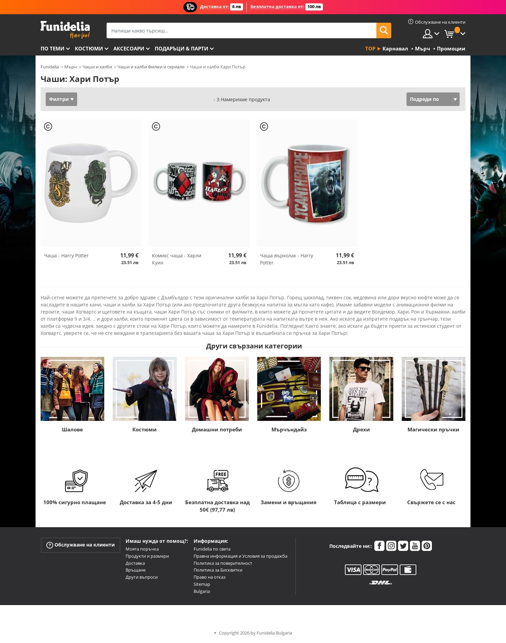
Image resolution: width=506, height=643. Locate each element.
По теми (52, 48)
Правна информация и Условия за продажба (240, 556)
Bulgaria (202, 591)
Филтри (59, 99)
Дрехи (361, 429)
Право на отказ (209, 577)
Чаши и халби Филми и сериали (150, 67)
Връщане (136, 570)
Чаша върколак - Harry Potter (286, 259)
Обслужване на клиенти (80, 545)
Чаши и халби (97, 67)
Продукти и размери (147, 556)
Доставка (135, 563)
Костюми (89, 48)
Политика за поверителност (223, 563)
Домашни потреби (217, 429)
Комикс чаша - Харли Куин (176, 259)
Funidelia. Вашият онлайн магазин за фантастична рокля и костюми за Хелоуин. (65, 30)
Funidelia (50, 67)
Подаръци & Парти (181, 48)
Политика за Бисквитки (218, 570)
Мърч (70, 67)
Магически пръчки (433, 429)
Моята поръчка (142, 549)
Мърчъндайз (289, 429)
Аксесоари (128, 48)
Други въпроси (142, 577)
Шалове (72, 429)
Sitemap (202, 584)
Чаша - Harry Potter (66, 255)
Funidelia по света (212, 549)
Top (370, 48)
